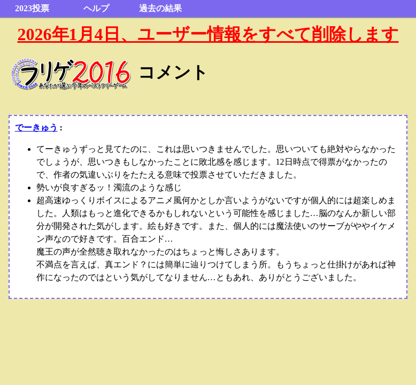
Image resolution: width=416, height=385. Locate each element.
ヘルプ (96, 8)
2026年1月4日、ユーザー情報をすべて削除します (208, 34)
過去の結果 (160, 8)
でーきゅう (36, 127)
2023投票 (32, 8)
